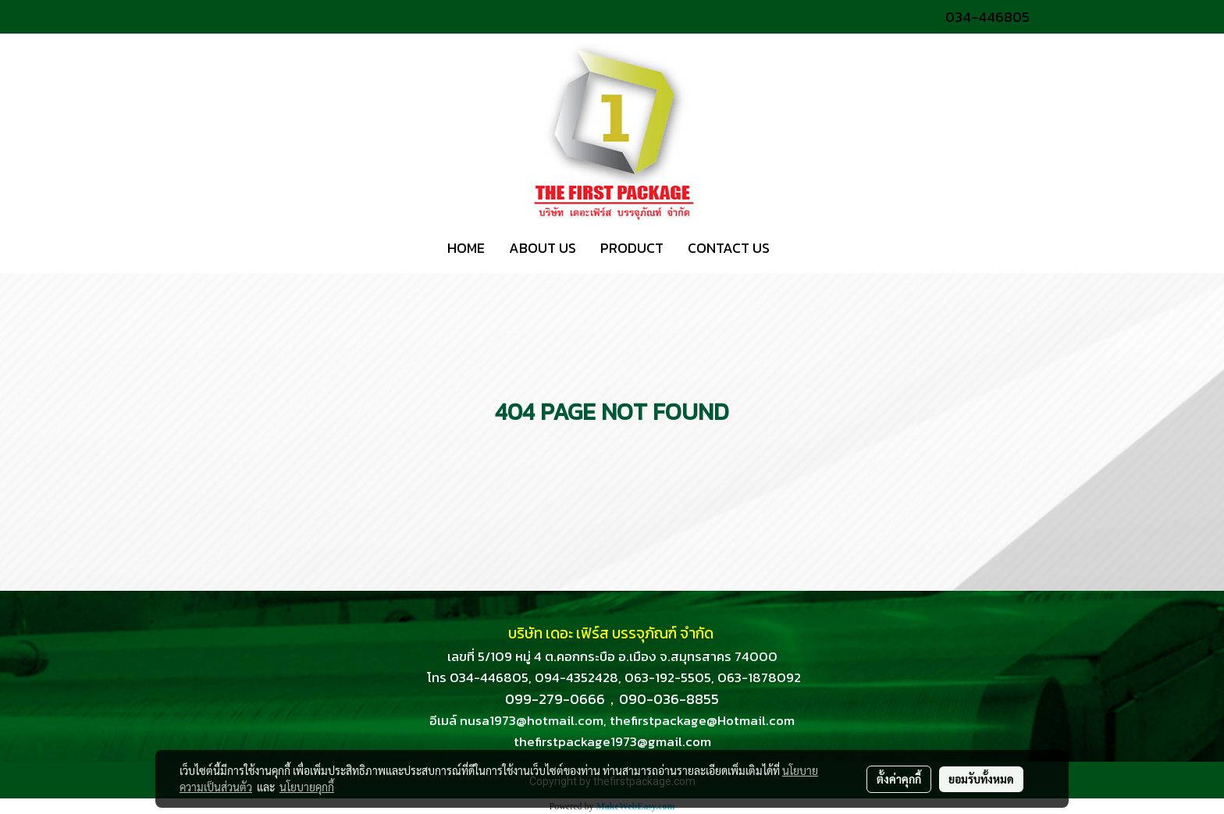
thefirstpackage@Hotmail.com (702, 720)
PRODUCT (632, 247)
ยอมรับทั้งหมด (981, 779)
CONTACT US (729, 247)
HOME (466, 247)
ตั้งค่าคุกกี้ (899, 779)
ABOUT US (542, 247)
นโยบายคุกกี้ (306, 787)
